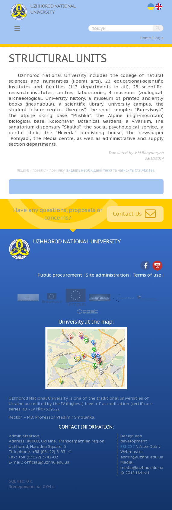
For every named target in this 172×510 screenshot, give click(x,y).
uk (150, 7)
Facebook (145, 266)
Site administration (107, 275)
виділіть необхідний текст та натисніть (110, 170)
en (159, 7)
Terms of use (146, 275)
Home (145, 38)
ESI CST (127, 446)
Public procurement (59, 275)
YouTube (157, 266)
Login (159, 38)
